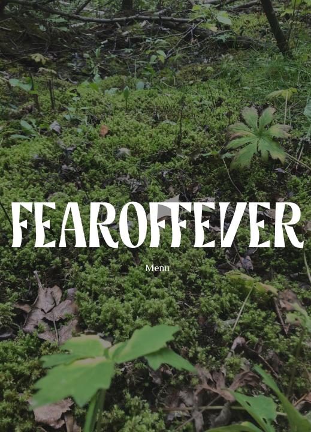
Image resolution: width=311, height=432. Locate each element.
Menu (157, 268)
